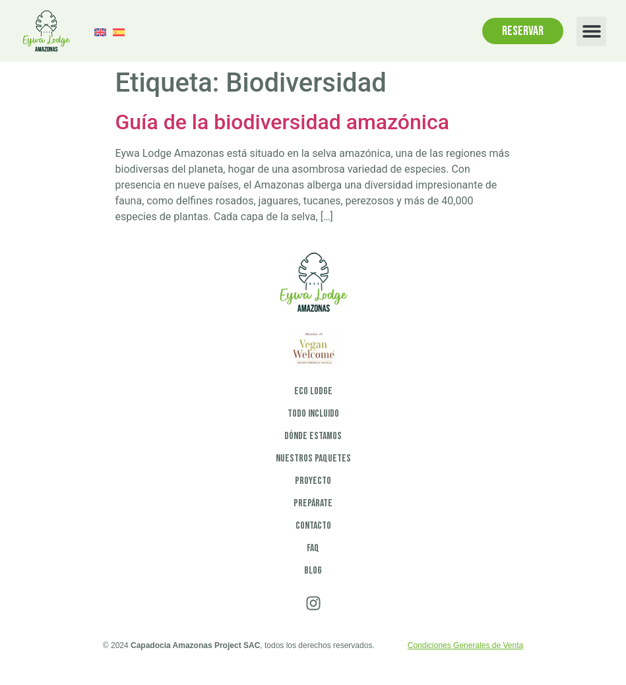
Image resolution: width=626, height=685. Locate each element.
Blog (313, 570)
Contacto (313, 526)
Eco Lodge (313, 391)
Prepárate (313, 503)
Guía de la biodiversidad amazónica (282, 121)
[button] (591, 31)
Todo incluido (313, 413)
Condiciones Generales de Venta (465, 645)
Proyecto (313, 481)
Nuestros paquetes (313, 458)
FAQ (313, 548)
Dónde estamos (313, 436)
